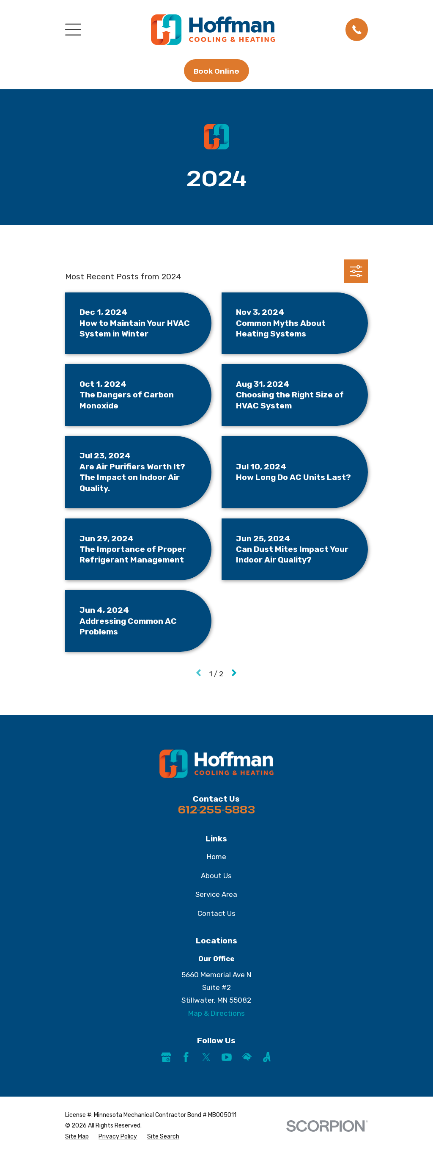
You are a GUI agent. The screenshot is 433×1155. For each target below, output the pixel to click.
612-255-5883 (216, 809)
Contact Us (216, 913)
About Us (216, 875)
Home (216, 856)
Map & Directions (216, 1013)
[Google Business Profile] (166, 1057)
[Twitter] (206, 1057)
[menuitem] (77, 1136)
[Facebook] (186, 1057)
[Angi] (267, 1057)
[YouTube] (227, 1057)
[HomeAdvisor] (247, 1057)
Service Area (216, 894)
